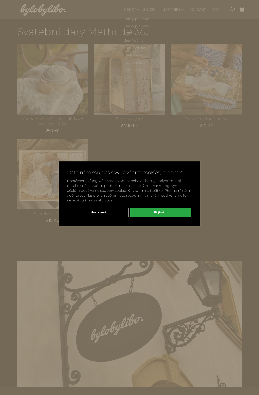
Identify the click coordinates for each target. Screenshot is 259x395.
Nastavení (98, 212)
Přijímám (160, 212)
